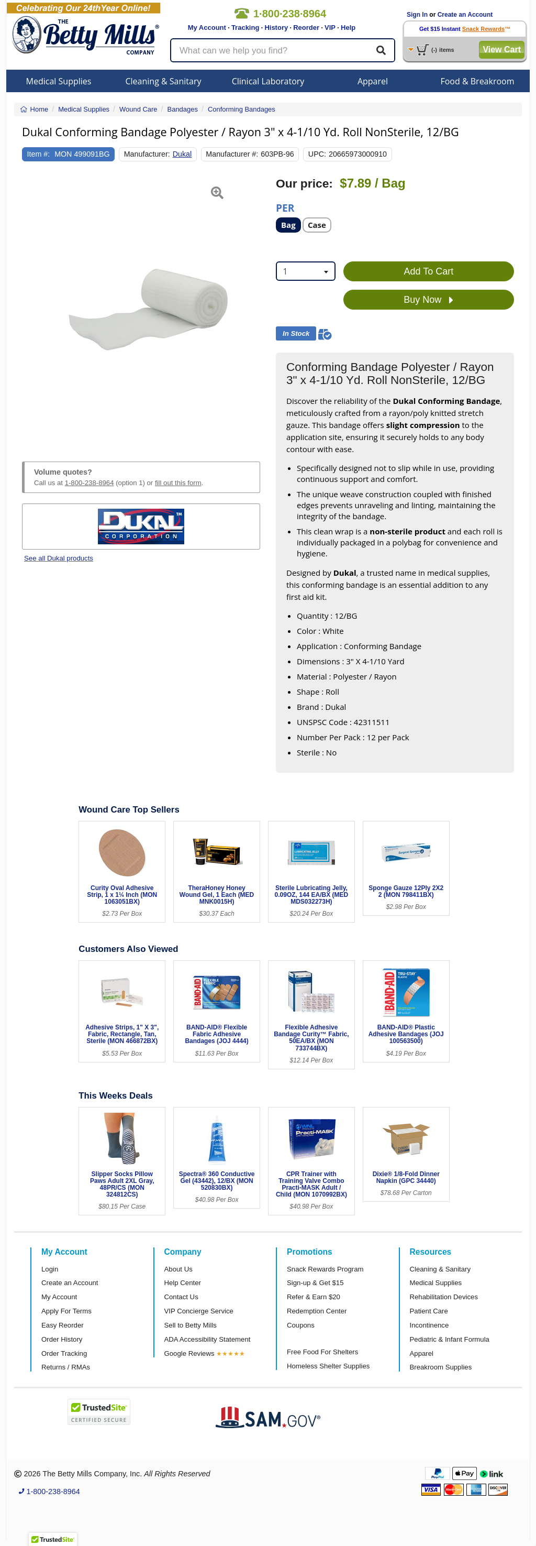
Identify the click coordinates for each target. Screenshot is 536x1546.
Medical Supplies (59, 81)
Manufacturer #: (232, 154)
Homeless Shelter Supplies (328, 1366)
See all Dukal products (58, 558)
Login (49, 1269)
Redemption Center (317, 1311)
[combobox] (306, 271)
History (276, 27)
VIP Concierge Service (198, 1311)
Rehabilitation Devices (444, 1297)
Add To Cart (429, 271)
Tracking (245, 27)
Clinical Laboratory (268, 81)
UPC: (317, 154)
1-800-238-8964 (89, 483)
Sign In (417, 14)
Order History (61, 1339)
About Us (178, 1269)
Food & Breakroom (477, 81)
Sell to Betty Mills (190, 1325)
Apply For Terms (66, 1311)
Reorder (306, 27)
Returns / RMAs (65, 1367)
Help (348, 27)
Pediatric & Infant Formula (449, 1339)
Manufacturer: (147, 154)
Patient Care (429, 1311)
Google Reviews (189, 1353)
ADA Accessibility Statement (207, 1339)
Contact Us (181, 1297)
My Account (207, 27)
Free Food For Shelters (322, 1352)
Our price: (304, 184)
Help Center (182, 1283)
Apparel (373, 81)
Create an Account (465, 14)
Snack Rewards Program (325, 1269)
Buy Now (428, 300)
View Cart (502, 49)
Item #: (38, 154)
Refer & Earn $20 (313, 1297)
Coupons (301, 1325)
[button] (30, 307)
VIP (330, 27)
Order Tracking (64, 1353)
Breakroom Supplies (441, 1367)
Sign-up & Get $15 (315, 1283)
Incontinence (429, 1325)
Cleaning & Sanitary (164, 81)
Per (285, 207)
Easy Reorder (62, 1325)
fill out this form (178, 483)
